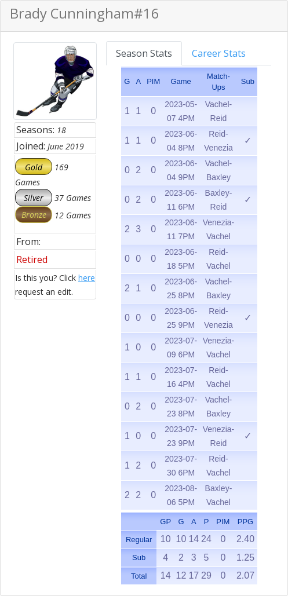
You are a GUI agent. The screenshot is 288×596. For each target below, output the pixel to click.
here (86, 277)
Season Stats (144, 53)
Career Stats (219, 53)
